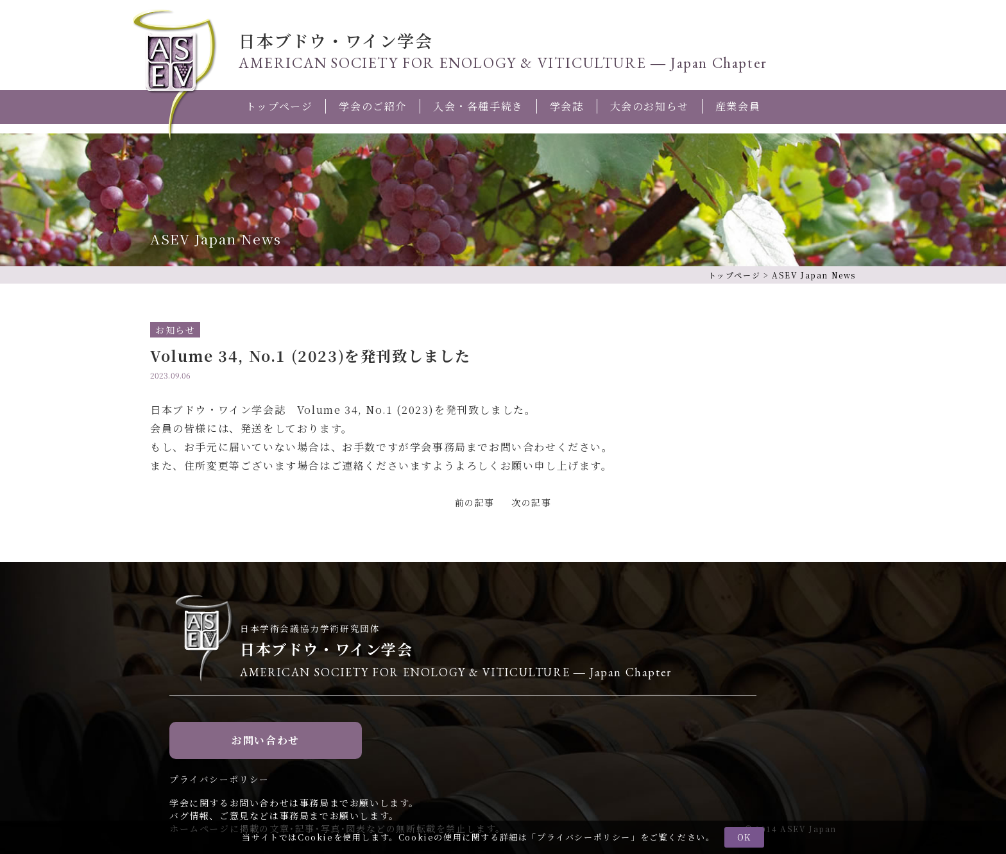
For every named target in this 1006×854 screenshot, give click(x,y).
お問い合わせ (266, 740)
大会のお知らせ (649, 106)
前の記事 (475, 502)
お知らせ (175, 329)
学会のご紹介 (373, 106)
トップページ (279, 106)
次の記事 (531, 502)
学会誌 (567, 106)
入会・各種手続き (478, 106)
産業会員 (737, 106)
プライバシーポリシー (584, 837)
